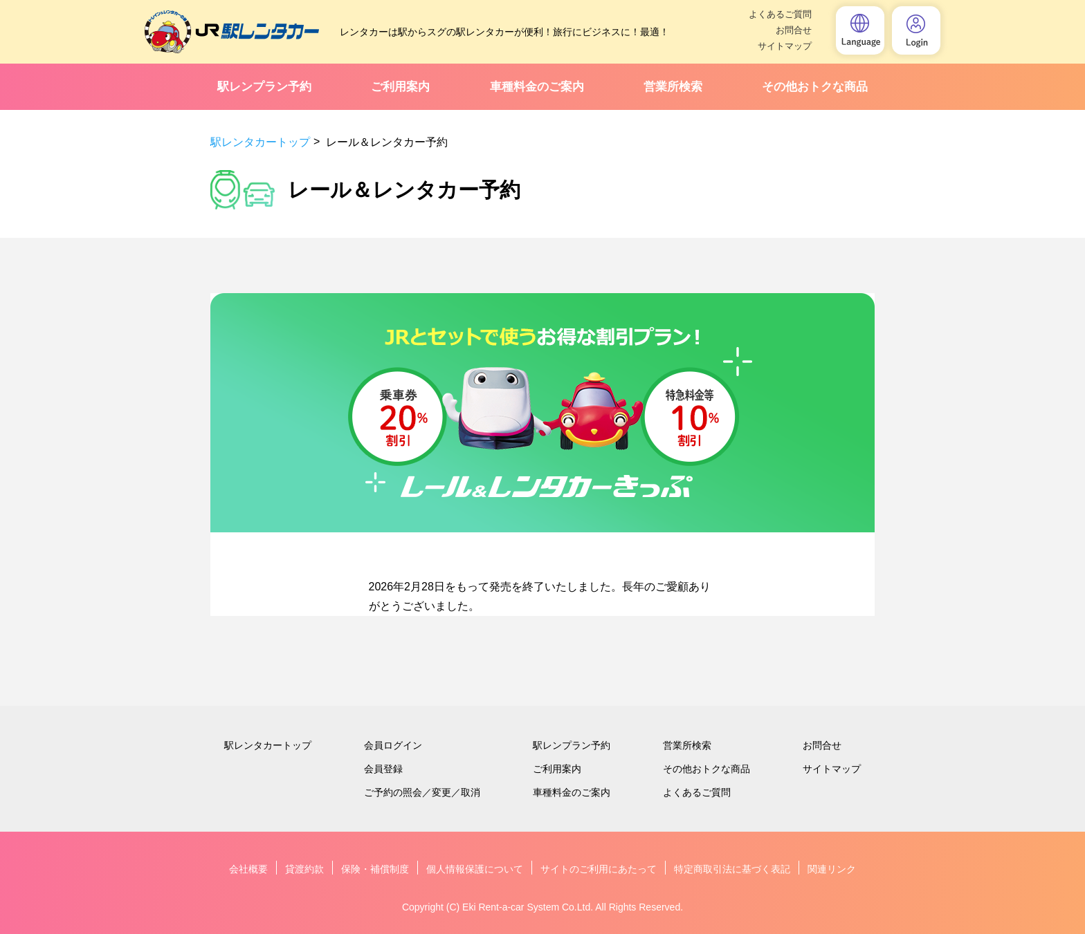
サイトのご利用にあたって (598, 869)
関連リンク (832, 869)
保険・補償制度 (375, 869)
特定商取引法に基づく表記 (732, 869)
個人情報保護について (474, 869)
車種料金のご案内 (537, 86)
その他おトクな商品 (815, 86)
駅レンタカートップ (260, 142)
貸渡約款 (304, 869)
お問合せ (794, 30)
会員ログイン (393, 745)
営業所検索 (673, 86)
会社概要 (248, 869)
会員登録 (383, 768)
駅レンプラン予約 (264, 86)
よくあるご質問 (780, 14)
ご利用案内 (400, 86)
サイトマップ (785, 45)
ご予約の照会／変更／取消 (422, 792)
